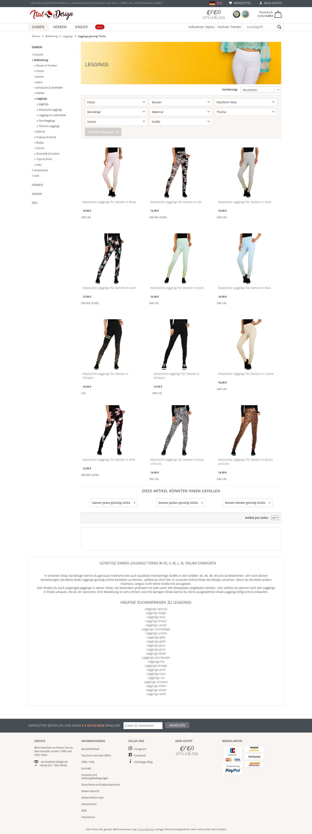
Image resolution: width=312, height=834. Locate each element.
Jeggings (42, 104)
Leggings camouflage (156, 629)
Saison (91, 122)
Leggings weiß (156, 694)
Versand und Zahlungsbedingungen (94, 776)
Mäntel (39, 131)
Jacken (39, 76)
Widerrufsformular (92, 797)
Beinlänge (94, 112)
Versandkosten (146, 829)
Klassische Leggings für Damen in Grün (109, 288)
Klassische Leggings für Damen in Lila (176, 202)
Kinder (37, 194)
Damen (37, 47)
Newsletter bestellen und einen (55, 725)
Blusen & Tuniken (45, 65)
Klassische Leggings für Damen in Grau (244, 202)
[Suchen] (278, 27)
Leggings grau (156, 645)
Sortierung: (230, 89)
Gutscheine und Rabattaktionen (100, 784)
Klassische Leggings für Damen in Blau (244, 288)
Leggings (40, 98)
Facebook (140, 755)
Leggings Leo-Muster (156, 657)
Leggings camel (156, 625)
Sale (35, 175)
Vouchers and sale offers (96, 755)
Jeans (38, 82)
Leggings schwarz (156, 682)
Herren (37, 185)
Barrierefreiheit (90, 749)
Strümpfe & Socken (46, 153)
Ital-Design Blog (143, 762)
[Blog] (213, 14)
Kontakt (86, 768)
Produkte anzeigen (103, 132)
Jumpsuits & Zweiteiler (48, 87)
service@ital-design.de (54, 762)
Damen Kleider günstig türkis (247, 502)
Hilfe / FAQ (87, 762)
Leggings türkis (156, 690)
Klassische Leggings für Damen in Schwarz (105, 376)
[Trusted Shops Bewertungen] (236, 14)
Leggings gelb (156, 637)
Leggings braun (156, 621)
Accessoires (40, 170)
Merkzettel (240, 3)
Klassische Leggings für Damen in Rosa (109, 202)
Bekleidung (40, 60)
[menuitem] (240, 3)
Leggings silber (156, 686)
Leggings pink (156, 670)
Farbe (91, 102)
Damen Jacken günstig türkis (180, 502)
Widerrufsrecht (90, 791)
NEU (38, 165)
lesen (61, 747)
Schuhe (37, 54)
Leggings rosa (156, 674)
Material (157, 112)
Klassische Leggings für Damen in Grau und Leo (177, 462)
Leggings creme (156, 633)
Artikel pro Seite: (256, 518)
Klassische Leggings (49, 109)
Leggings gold (156, 641)
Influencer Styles (201, 27)
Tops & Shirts (43, 159)
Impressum (88, 817)
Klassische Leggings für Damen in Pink (109, 459)
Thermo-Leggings (48, 126)
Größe (156, 122)
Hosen (39, 71)
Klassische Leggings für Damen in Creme (246, 374)
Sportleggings (46, 120)
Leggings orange (156, 665)
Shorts (39, 148)
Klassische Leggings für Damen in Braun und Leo (245, 462)
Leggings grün (156, 649)
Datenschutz (89, 804)
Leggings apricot (156, 609)
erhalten (112, 725)
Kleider (39, 93)
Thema (221, 112)
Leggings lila (156, 661)
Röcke (39, 142)
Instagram (140, 749)
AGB (83, 810)
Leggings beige (156, 613)
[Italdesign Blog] (196, 750)
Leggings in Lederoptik (51, 115)
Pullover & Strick (45, 137)
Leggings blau (156, 617)
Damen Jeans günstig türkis (113, 502)
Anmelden (177, 725)
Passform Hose (227, 102)
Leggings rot (156, 678)
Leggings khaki (156, 653)
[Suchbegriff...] (263, 27)
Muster (157, 102)
